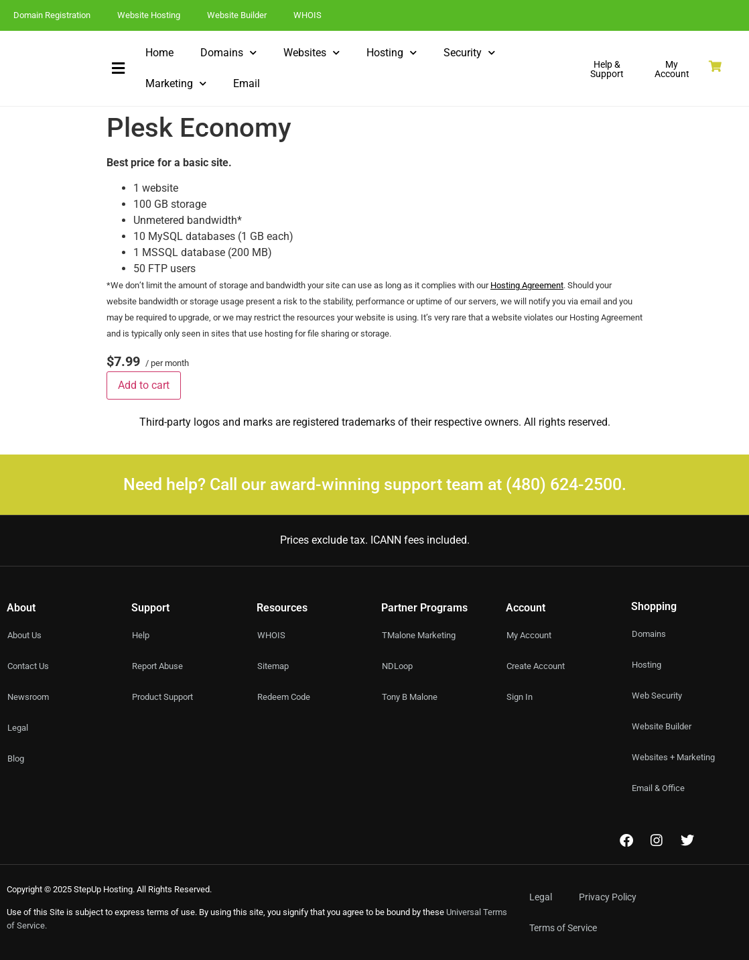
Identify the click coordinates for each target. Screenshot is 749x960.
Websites (311, 52)
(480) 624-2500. (566, 484)
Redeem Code (285, 697)
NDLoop (399, 666)
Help (141, 635)
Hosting (391, 52)
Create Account (538, 666)
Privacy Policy (607, 897)
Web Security (658, 696)
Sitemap (274, 666)
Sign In (520, 697)
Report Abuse (160, 666)
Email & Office (660, 788)
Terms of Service (563, 927)
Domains (228, 52)
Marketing (175, 83)
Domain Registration (51, 15)
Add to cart (143, 385)
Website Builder (237, 15)
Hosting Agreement (526, 285)
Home (159, 52)
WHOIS (307, 15)
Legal (540, 897)
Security (469, 52)
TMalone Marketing (422, 635)
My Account (531, 635)
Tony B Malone (412, 697)
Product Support (166, 697)
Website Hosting (148, 15)
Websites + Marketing (676, 757)
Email (246, 83)
